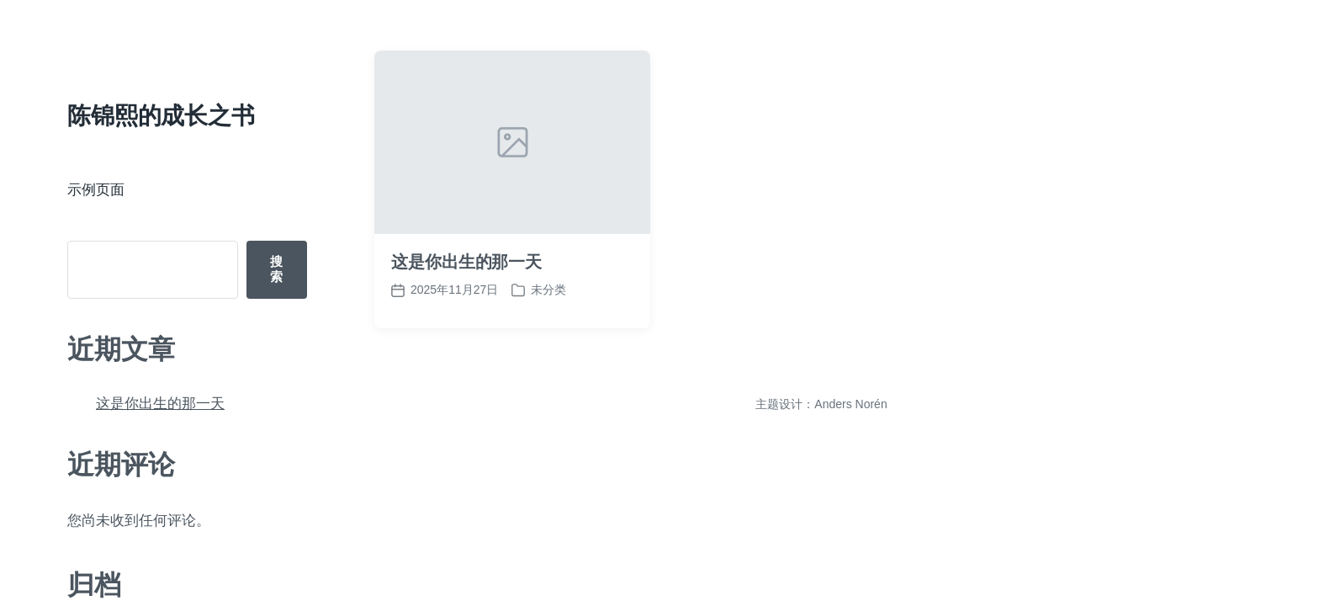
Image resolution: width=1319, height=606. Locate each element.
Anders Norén (850, 404)
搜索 (276, 269)
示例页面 (95, 190)
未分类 (548, 289)
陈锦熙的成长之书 (161, 116)
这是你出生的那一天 (160, 404)
